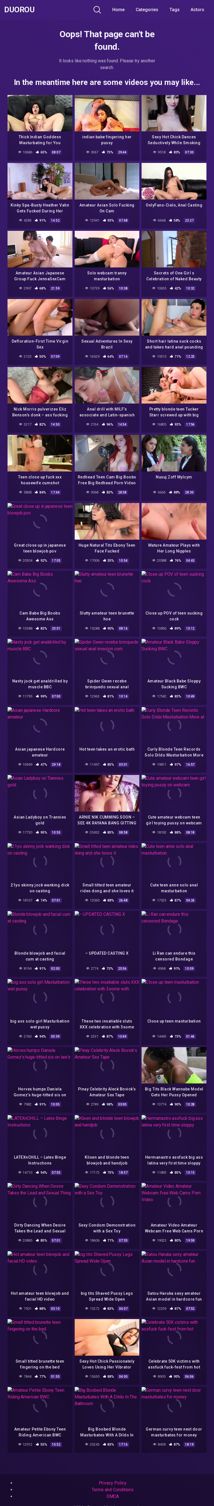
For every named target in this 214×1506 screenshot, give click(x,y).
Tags (174, 9)
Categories (147, 9)
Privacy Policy (113, 1483)
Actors (197, 9)
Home (118, 9)
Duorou (19, 9)
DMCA (112, 1496)
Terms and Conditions (112, 1489)
